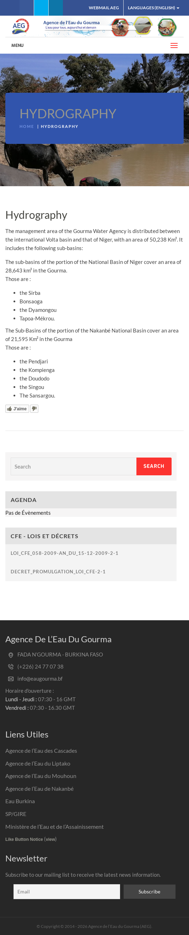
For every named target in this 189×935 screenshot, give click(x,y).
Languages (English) (153, 7)
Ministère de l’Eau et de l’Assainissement (54, 826)
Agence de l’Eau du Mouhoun (40, 775)
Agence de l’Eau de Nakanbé (39, 788)
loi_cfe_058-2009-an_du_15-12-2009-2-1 (65, 553)
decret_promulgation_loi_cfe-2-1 (58, 571)
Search (154, 466)
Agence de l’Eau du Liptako (37, 763)
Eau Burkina (20, 801)
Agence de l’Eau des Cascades (41, 750)
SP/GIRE (15, 813)
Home (27, 126)
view (50, 839)
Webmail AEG (104, 7)
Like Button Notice (24, 839)
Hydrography (68, 113)
